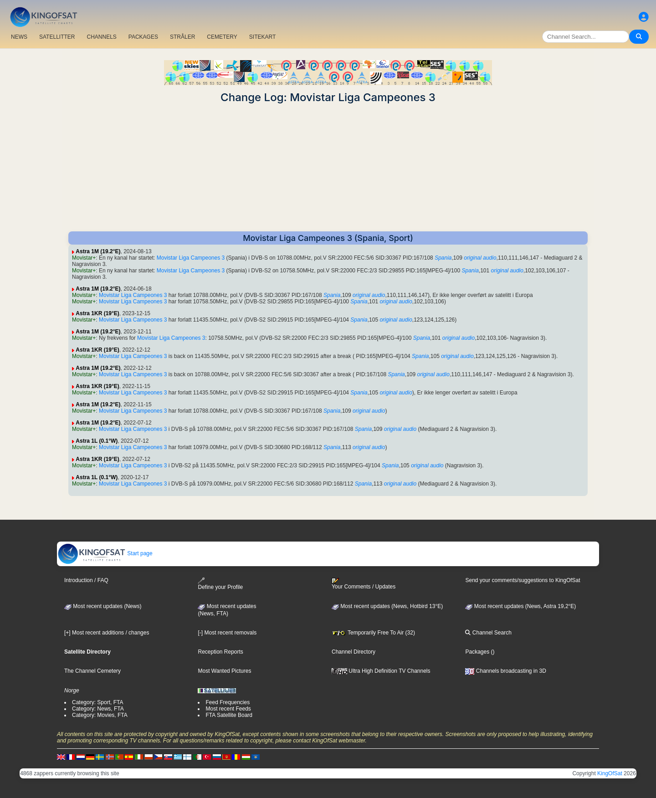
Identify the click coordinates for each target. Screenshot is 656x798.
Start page (105, 553)
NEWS (19, 37)
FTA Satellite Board (228, 715)
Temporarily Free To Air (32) (373, 632)
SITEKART (262, 37)
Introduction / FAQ (86, 580)
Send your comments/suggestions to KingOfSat (522, 580)
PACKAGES (143, 37)
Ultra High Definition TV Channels (381, 671)
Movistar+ (84, 258)
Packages (477, 652)
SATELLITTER (57, 37)
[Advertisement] (328, 167)
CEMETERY (222, 37)
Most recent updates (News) (102, 606)
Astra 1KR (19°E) (97, 313)
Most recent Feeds (228, 709)
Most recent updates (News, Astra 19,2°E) (520, 606)
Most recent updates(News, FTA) (227, 610)
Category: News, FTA (98, 709)
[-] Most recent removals (227, 632)
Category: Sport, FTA (97, 702)
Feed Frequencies (227, 702)
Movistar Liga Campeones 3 (191, 258)
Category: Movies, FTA (100, 715)
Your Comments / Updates (363, 584)
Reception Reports (220, 652)
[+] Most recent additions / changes (106, 632)
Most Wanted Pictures (224, 671)
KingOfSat (609, 773)
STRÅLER (182, 37)
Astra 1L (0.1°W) (97, 441)
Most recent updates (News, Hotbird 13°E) (387, 606)
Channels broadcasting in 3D (505, 671)
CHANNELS (101, 37)
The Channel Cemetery (92, 671)
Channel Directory (353, 652)
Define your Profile (220, 583)
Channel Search (488, 632)
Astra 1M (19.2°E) (98, 251)
